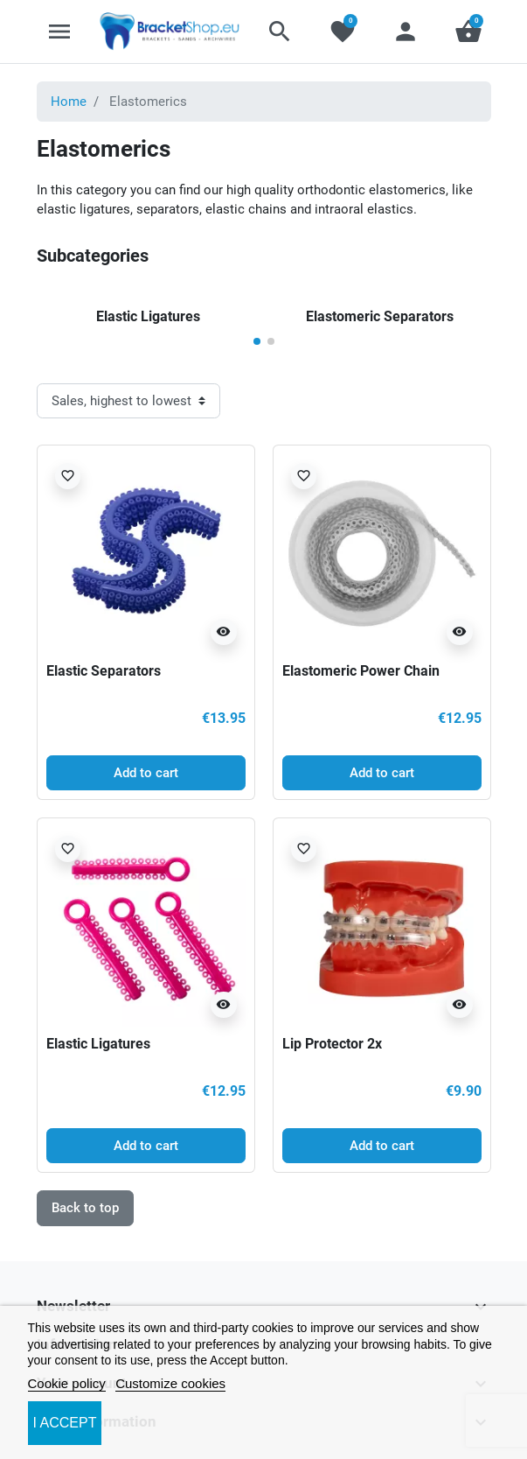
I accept (65, 1422)
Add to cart (146, 773)
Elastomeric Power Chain (361, 671)
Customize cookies (170, 1383)
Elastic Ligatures (98, 1043)
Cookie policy (67, 1383)
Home (69, 101)
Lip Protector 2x (332, 1043)
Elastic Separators (103, 671)
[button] (279, 31)
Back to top (85, 1208)
